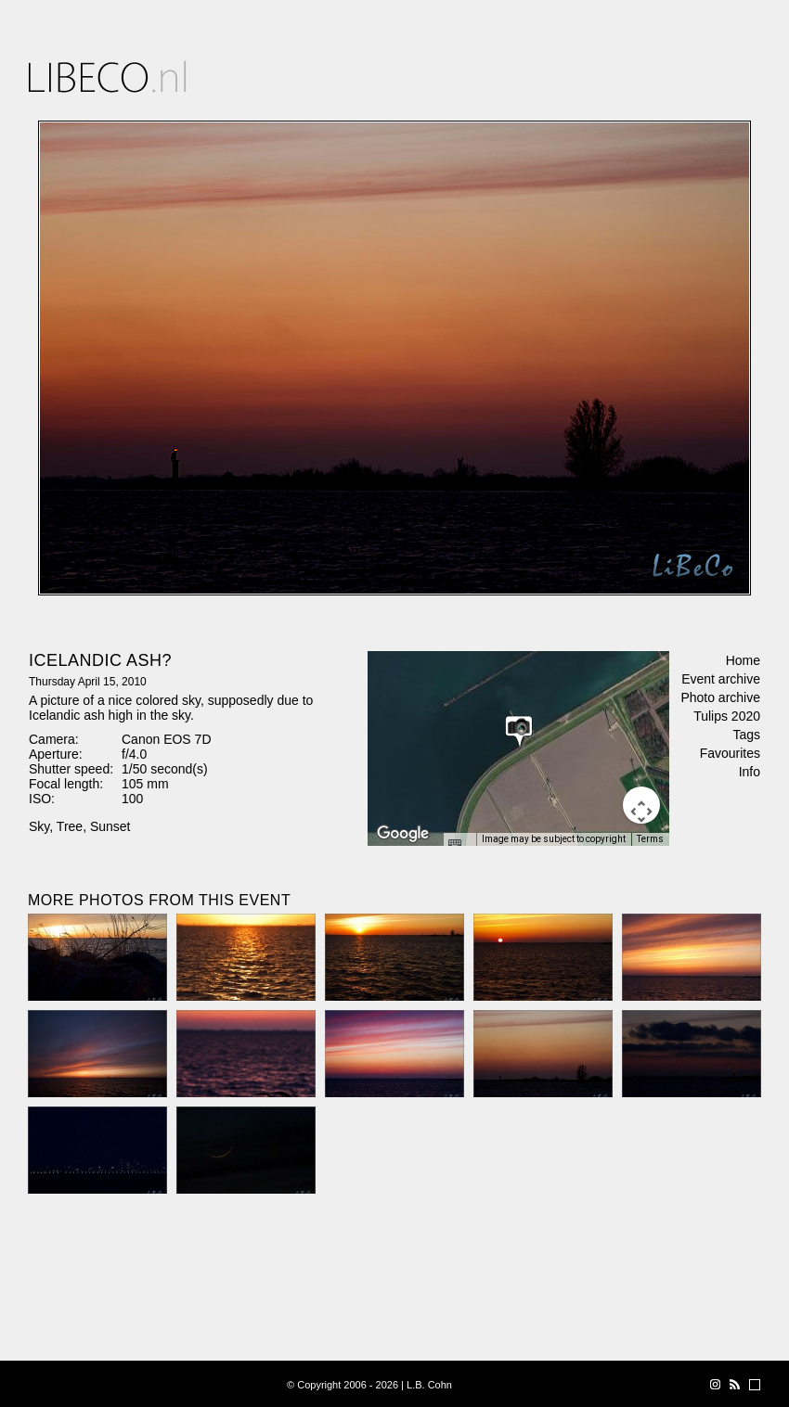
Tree (70, 826)
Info (749, 771)
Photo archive (720, 697)
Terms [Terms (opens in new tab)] (650, 839)
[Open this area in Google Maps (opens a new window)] (402, 834)
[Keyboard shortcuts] (459, 845)
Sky (39, 826)
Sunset (110, 826)
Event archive (720, 679)
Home (743, 660)
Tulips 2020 (726, 716)
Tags (746, 734)
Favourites (730, 753)
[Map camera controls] (641, 805)
